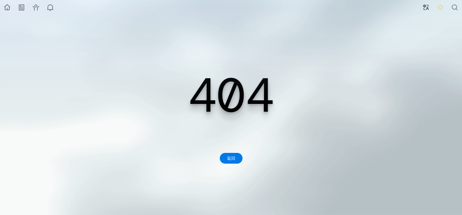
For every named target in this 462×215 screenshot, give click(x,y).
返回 (231, 158)
